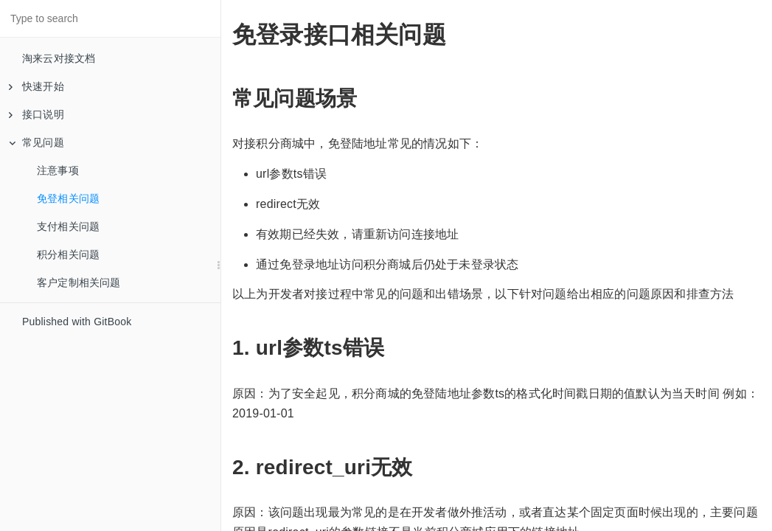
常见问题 (36, 142)
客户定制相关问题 (79, 282)
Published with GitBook (76, 321)
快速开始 (36, 86)
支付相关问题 (68, 226)
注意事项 (58, 170)
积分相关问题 (68, 254)
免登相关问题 (68, 198)
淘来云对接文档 (58, 58)
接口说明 (36, 114)
